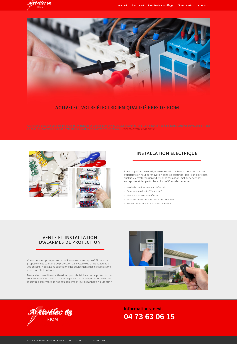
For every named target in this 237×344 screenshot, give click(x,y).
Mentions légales (99, 340)
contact (203, 5)
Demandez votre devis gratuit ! (139, 129)
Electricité (137, 5)
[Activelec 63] (39, 5)
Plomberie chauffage (161, 5)
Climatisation (186, 5)
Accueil (122, 5)
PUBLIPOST (83, 340)
